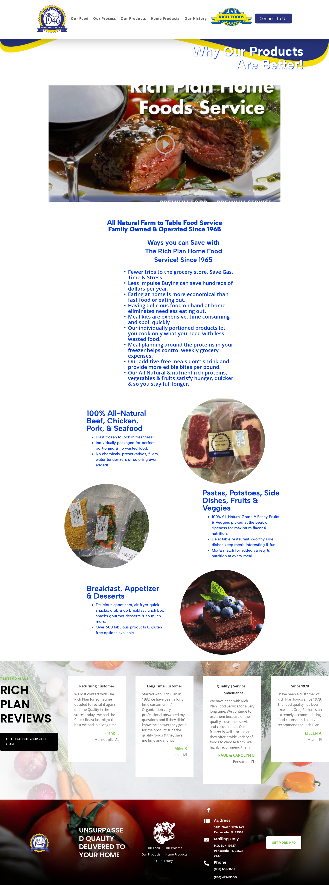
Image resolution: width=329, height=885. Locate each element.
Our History (195, 19)
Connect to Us (273, 18)
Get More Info (284, 842)
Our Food (79, 19)
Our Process (104, 19)
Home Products (165, 19)
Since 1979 (300, 686)
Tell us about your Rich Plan (26, 741)
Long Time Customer (164, 686)
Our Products (133, 19)
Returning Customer (96, 686)
